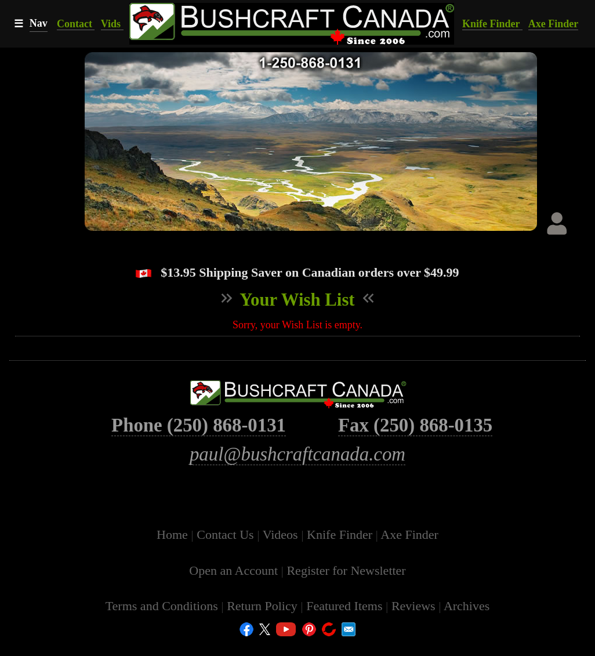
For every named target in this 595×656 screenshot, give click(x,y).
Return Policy (263, 619)
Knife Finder (492, 24)
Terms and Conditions (164, 619)
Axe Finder (553, 24)
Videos (282, 548)
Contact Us (227, 548)
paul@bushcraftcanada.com (297, 468)
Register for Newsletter (345, 584)
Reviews (414, 619)
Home (174, 548)
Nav (39, 23)
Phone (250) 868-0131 (198, 439)
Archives (466, 619)
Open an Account (233, 584)
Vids (112, 24)
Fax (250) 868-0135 (415, 439)
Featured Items (346, 619)
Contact (76, 24)
